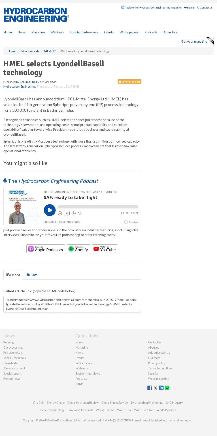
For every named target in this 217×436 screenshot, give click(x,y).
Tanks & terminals (14, 358)
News (79, 352)
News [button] (22, 32)
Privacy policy (156, 363)
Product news (11, 378)
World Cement (105, 410)
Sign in (189, 7)
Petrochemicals (13, 352)
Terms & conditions (160, 368)
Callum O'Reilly (29, 82)
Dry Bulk (38, 402)
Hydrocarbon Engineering (19, 86)
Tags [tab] (32, 275)
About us (153, 347)
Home (8, 32)
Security (153, 373)
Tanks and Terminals (80, 410)
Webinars (57, 32)
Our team (154, 358)
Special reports (12, 373)
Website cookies (158, 378)
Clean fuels (10, 363)
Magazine (38, 32)
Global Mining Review (114, 402)
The (50, 181)
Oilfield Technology (52, 410)
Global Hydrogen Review (83, 402)
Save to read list (129, 81)
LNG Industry (174, 402)
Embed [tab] (13, 275)
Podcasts (151, 32)
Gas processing (13, 347)
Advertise (170, 32)
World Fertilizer (144, 410)
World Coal (124, 410)
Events (109, 32)
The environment (14, 368)
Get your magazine (197, 41)
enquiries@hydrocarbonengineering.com (168, 420)
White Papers (84, 363)
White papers (129, 32)
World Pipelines (166, 410)
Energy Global (56, 402)
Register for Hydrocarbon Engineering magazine (151, 7)
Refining (8, 342)
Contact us (205, 7)
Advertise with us (159, 352)
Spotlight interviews (84, 32)
